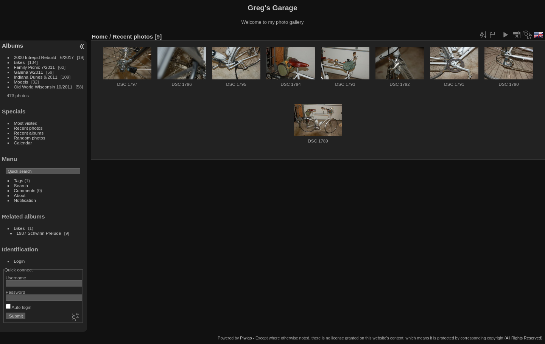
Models (21, 81)
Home (100, 36)
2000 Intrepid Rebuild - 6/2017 (44, 57)
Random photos (29, 137)
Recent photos (28, 128)
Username (16, 277)
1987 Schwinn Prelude (39, 233)
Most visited (25, 123)
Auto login (18, 307)
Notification (25, 200)
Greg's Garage (272, 8)
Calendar (23, 142)
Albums (12, 45)
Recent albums (29, 132)
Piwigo (246, 338)
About (20, 195)
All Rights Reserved (523, 338)
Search (21, 185)
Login (19, 261)
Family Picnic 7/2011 (34, 67)
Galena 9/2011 (28, 72)
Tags (18, 180)
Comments (25, 190)
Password (15, 292)
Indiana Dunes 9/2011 (36, 76)
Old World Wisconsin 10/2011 (43, 86)
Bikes (19, 62)
